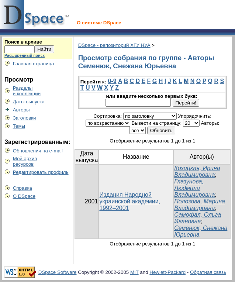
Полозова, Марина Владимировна (199, 204)
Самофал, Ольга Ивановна (197, 217)
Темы (19, 126)
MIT (134, 272)
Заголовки (24, 118)
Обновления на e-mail (38, 151)
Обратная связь (208, 272)
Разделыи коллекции (27, 90)
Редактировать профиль (41, 172)
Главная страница (33, 63)
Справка (22, 188)
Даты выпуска (29, 101)
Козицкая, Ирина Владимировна (197, 171)
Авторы (21, 110)
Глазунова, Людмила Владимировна (194, 188)
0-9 (112, 81)
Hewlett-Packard (167, 272)
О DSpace (24, 196)
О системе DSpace (99, 22)
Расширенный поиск (24, 55)
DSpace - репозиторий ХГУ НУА (114, 45)
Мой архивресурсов (25, 161)
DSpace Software (57, 272)
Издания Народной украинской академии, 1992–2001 (129, 201)
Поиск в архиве (23, 42)
